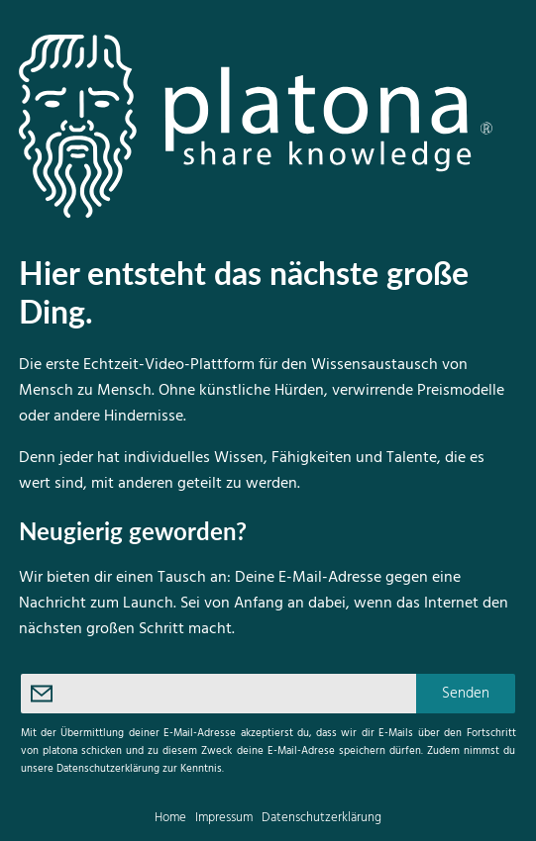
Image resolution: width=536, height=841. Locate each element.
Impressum (224, 817)
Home (170, 817)
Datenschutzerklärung (321, 817)
